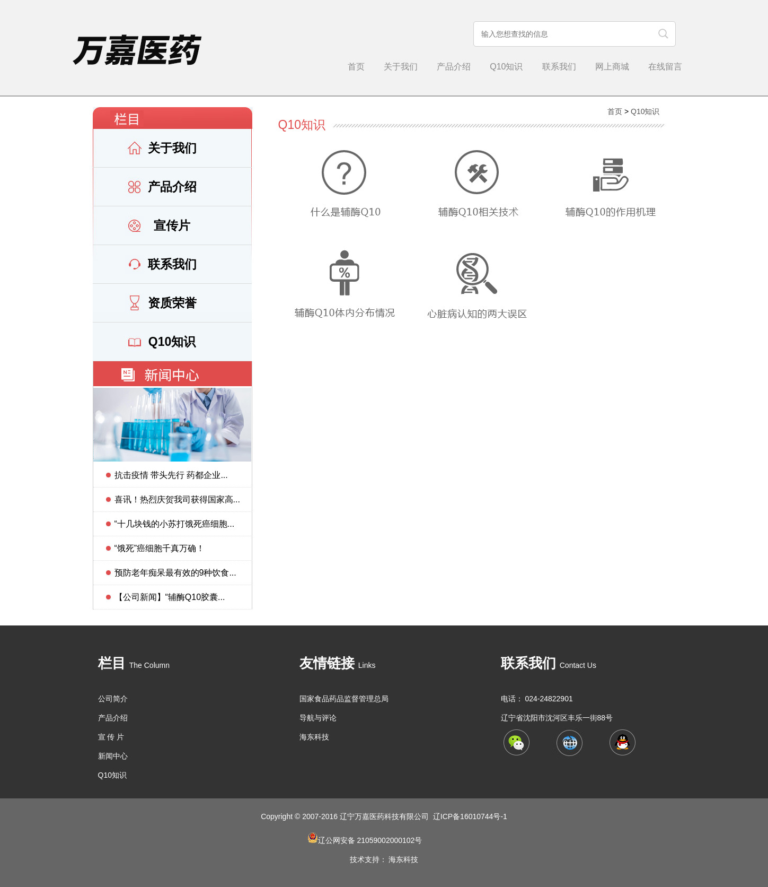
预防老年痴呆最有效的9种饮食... (175, 572)
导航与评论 (318, 718)
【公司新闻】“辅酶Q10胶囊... (169, 597)
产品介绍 (454, 66)
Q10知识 (506, 66)
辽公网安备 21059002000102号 (370, 840)
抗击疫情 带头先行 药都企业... (171, 475)
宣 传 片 (111, 737)
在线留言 (665, 66)
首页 (356, 66)
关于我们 (401, 66)
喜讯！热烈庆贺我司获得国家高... (177, 499)
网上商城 (612, 66)
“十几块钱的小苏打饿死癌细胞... (174, 523)
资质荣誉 (172, 303)
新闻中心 (113, 756)
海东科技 (314, 737)
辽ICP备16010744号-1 (470, 816)
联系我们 (559, 66)
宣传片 (172, 225)
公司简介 (113, 698)
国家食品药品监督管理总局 (344, 698)
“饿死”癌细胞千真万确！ (159, 548)
